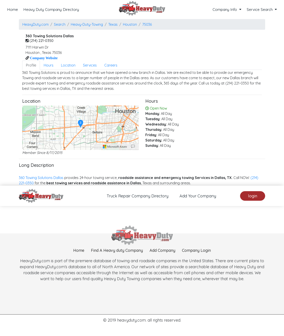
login (252, 195)
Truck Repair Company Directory (137, 195)
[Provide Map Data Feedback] (133, 146)
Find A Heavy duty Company (117, 261)
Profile (31, 65)
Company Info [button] (225, 9)
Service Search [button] (260, 9)
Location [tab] (68, 65)
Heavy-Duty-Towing (87, 24)
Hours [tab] (48, 65)
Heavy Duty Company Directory (51, 9)
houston (130, 24)
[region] (80, 128)
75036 (147, 24)
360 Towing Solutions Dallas (41, 177)
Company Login (196, 261)
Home (12, 9)
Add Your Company (197, 195)
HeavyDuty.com (35, 24)
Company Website (43, 58)
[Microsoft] (115, 146)
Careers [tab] (110, 65)
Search (59, 24)
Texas (113, 24)
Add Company (162, 261)
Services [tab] (90, 65)
